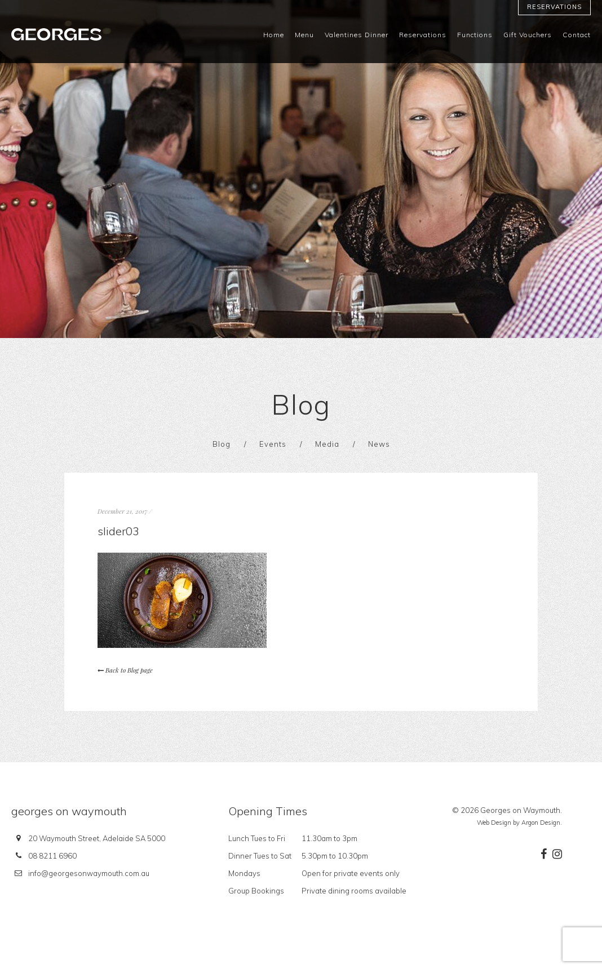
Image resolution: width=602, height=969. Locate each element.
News (379, 443)
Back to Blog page (125, 670)
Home (273, 35)
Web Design (494, 822)
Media (327, 443)
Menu (304, 35)
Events (272, 443)
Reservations (554, 7)
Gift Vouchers (527, 35)
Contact (577, 35)
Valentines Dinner (356, 35)
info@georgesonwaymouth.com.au (88, 873)
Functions (475, 35)
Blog (222, 443)
